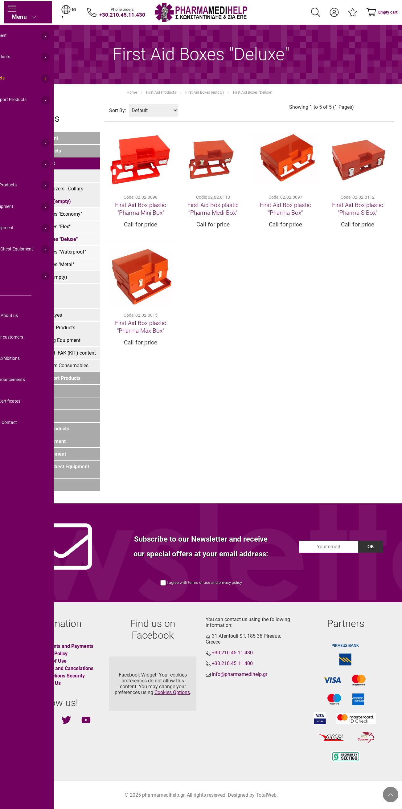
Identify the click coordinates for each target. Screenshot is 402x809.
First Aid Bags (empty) (43, 277)
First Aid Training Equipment (49, 340)
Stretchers (30, 290)
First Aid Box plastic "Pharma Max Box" (140, 326)
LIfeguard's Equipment (41, 441)
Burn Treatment (35, 302)
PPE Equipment (33, 403)
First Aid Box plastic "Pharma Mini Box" (140, 208)
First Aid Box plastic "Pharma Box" (285, 208)
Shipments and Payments (65, 646)
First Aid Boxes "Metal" (49, 264)
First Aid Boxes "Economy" (53, 214)
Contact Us (49, 683)
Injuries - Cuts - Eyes (40, 315)
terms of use (199, 582)
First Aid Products (161, 92)
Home (132, 92)
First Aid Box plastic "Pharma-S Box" (357, 208)
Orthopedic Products (38, 151)
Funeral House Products (42, 429)
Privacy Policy (52, 654)
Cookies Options (172, 692)
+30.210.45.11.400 (232, 663)
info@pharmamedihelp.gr (239, 674)
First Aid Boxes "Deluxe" (252, 92)
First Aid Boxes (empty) (204, 92)
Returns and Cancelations (65, 668)
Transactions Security (61, 676)
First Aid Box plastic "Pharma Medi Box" (213, 208)
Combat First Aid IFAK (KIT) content (57, 353)
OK (370, 547)
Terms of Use (52, 661)
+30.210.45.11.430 (122, 15)
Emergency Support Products (48, 378)
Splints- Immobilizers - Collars (51, 189)
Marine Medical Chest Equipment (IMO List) (52, 469)
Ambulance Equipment (41, 454)
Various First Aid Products (47, 328)
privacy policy (230, 582)
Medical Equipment (37, 138)
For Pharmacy (31, 416)
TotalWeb (266, 795)
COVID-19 (26, 485)
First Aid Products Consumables (53, 365)
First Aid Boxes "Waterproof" (55, 252)
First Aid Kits (32, 176)
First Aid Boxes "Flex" (48, 227)
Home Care (28, 391)
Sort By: (117, 110)
